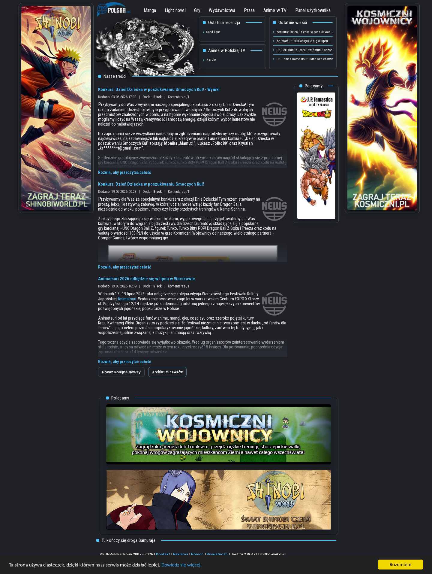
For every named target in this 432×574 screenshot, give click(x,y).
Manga (150, 10)
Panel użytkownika (313, 10)
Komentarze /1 (178, 97)
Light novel (175, 10)
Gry (197, 10)
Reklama (180, 554)
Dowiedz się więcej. (181, 565)
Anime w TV (275, 10)
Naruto (211, 60)
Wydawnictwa (222, 10)
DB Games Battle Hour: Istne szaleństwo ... (307, 59)
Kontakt (163, 554)
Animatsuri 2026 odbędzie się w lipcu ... (304, 41)
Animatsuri (127, 298)
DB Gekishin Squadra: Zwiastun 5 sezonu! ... (308, 50)
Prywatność (217, 554)
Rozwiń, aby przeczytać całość (124, 172)
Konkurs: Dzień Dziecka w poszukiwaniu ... (307, 32)
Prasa (249, 10)
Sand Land (213, 32)
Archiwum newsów (167, 372)
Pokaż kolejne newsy (121, 372)
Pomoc (197, 554)
